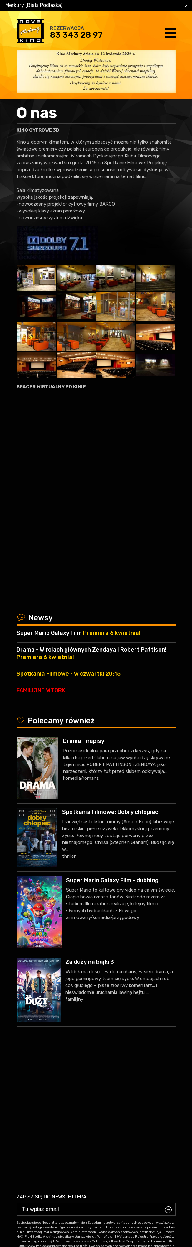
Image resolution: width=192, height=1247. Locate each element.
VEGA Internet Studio (115, 1188)
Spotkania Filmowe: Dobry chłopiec (110, 812)
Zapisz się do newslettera (51, 1046)
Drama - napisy (83, 741)
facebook (91, 1165)
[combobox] (96, 5)
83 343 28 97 (76, 35)
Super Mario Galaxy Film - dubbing (112, 880)
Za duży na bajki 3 (89, 961)
